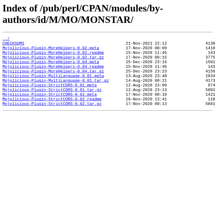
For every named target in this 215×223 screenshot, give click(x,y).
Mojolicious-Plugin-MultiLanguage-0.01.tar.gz (55, 89)
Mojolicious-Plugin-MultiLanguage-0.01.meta (53, 84)
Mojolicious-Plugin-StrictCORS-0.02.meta (49, 106)
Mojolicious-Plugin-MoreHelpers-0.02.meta (50, 50)
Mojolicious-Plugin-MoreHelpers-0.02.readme (53, 56)
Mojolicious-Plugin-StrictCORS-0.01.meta (49, 95)
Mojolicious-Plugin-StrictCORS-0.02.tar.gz (52, 117)
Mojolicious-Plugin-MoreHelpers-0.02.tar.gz (53, 61)
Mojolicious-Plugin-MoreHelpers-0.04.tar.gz (53, 78)
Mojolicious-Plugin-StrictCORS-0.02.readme (52, 112)
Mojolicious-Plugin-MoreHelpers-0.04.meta (50, 67)
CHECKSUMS (13, 45)
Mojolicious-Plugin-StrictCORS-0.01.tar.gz (52, 100)
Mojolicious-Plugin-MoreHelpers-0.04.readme (53, 73)
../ (6, 39)
